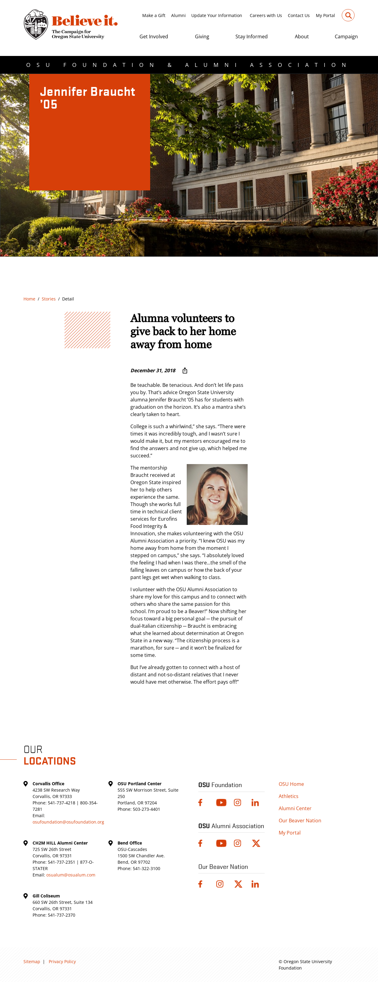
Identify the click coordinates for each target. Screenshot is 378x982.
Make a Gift (153, 15)
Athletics (289, 796)
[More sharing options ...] (185, 370)
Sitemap (31, 961)
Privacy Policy (62, 961)
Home (29, 299)
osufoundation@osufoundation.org (68, 822)
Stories (49, 299)
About (302, 36)
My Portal (325, 15)
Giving (202, 36)
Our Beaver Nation (300, 820)
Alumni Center (295, 808)
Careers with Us (266, 15)
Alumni (178, 15)
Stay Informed (251, 36)
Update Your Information (216, 15)
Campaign (346, 36)
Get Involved (154, 36)
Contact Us (299, 15)
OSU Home (291, 784)
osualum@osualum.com (70, 875)
